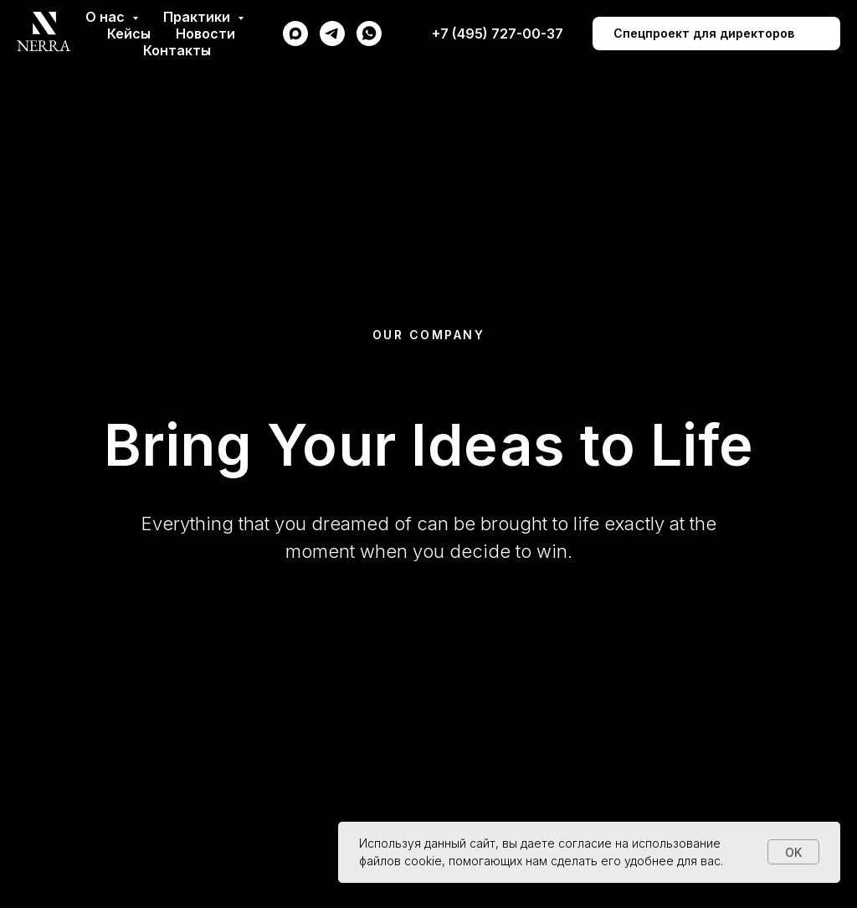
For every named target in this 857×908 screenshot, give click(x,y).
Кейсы (129, 33)
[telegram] (332, 33)
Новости (205, 33)
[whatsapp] (369, 33)
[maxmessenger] (295, 33)
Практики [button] (198, 16)
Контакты (177, 50)
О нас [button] (106, 16)
